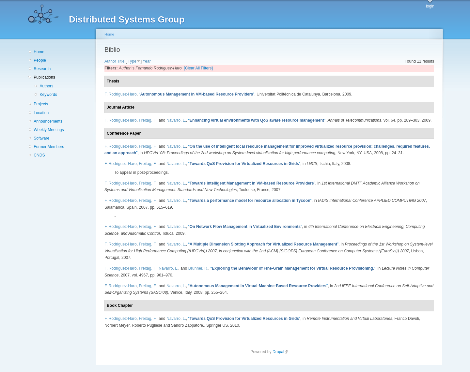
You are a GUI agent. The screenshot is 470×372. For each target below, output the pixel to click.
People (40, 60)
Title (121, 61)
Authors (46, 86)
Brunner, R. (198, 268)
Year (147, 61)
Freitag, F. (147, 120)
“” (196, 94)
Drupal (280, 352)
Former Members (49, 146)
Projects (41, 104)
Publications (44, 77)
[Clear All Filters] (198, 68)
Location (41, 113)
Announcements (48, 121)
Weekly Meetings (49, 129)
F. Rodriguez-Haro (120, 94)
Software (41, 138)
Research (42, 69)
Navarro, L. (176, 120)
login (430, 6)
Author (110, 61)
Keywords (48, 94)
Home (39, 52)
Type (132, 61)
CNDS (39, 155)
